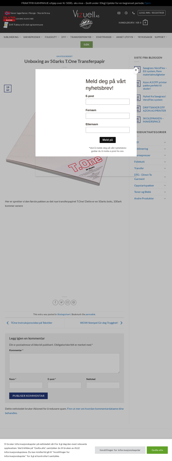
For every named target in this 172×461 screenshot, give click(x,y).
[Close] (135, 70)
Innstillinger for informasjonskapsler (120, 450)
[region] (86, 450)
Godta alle (157, 450)
